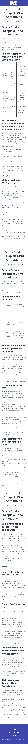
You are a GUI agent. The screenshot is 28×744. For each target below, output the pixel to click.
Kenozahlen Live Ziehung (9, 568)
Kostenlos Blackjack (7, 717)
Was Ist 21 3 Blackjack (8, 205)
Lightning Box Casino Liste (9, 176)
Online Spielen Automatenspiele (10, 600)
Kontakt (14, 729)
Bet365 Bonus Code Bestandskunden (12, 643)
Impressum (14, 735)
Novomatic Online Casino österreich (11, 720)
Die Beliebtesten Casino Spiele (10, 244)
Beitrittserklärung (14, 732)
